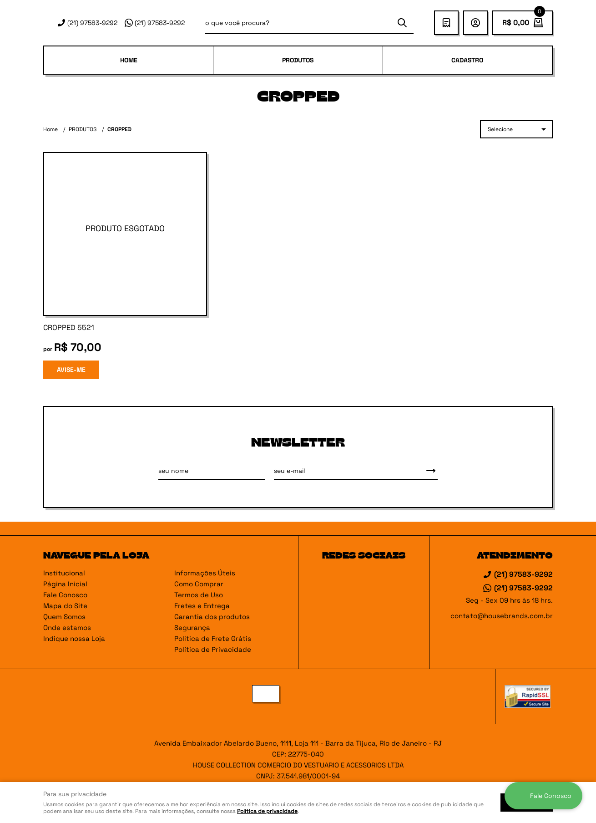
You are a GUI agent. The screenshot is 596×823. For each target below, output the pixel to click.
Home (128, 60)
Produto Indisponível (125, 234)
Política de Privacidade (212, 649)
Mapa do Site (65, 605)
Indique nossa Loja (74, 638)
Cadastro (467, 60)
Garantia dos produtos (212, 616)
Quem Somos (64, 616)
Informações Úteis (204, 573)
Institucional (64, 573)
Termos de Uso (198, 594)
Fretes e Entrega (202, 605)
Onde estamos (67, 627)
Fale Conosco (65, 594)
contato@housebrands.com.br (501, 615)
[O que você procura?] (402, 22)
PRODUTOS (297, 60)
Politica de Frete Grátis (212, 638)
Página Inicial (65, 583)
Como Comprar (198, 583)
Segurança (192, 627)
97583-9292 (92, 23)
